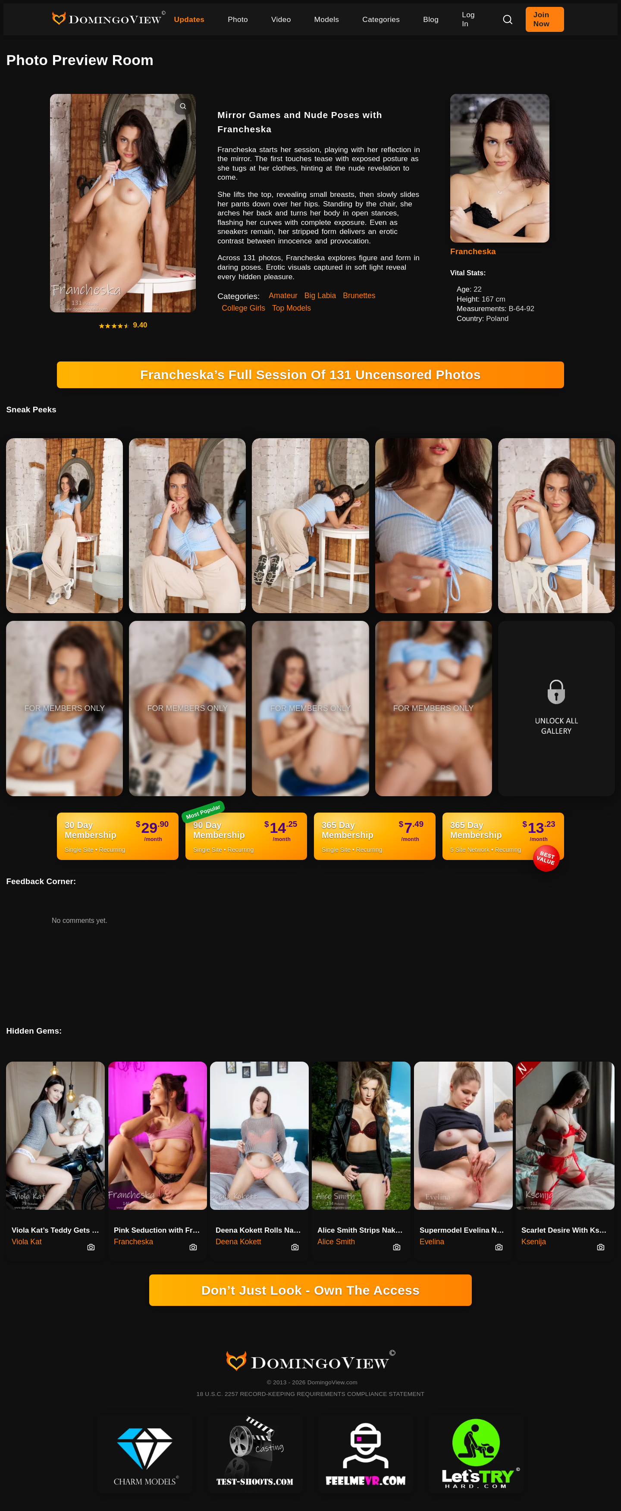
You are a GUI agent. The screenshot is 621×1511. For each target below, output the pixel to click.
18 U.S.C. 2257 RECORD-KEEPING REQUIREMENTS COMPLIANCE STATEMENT (311, 1394)
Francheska (473, 251)
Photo (238, 19)
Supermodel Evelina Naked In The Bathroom (466, 1230)
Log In (468, 19)
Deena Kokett (238, 1241)
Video (281, 19)
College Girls (243, 308)
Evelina (432, 1241)
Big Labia (320, 295)
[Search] (507, 19)
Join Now (541, 19)
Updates (189, 19)
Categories (381, 19)
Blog (431, 19)
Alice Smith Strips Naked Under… (364, 1230)
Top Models (291, 308)
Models (326, 19)
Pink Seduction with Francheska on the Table (160, 1230)
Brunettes (359, 295)
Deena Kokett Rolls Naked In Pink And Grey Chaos (262, 1230)
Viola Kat (26, 1241)
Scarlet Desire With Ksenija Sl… (568, 1230)
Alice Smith (336, 1241)
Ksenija (533, 1241)
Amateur (283, 295)
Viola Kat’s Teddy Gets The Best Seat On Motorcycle (58, 1230)
